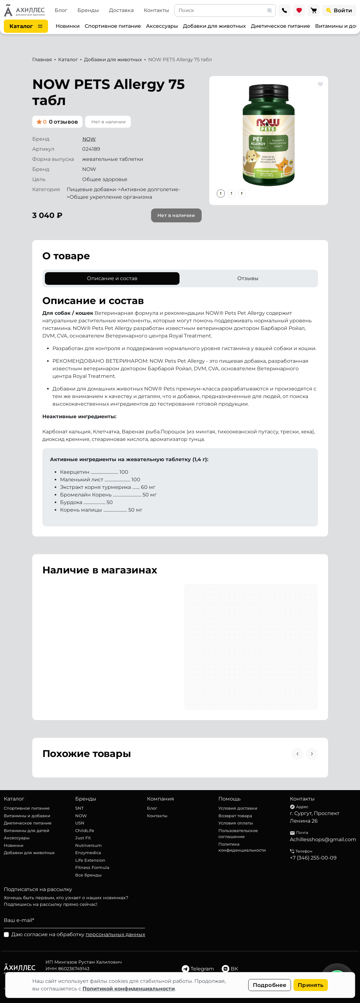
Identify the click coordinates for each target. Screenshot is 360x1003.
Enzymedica (88, 852)
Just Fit (83, 837)
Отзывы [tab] (248, 278)
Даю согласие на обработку (78, 934)
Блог (61, 10)
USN (79, 822)
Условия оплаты (235, 822)
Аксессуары (162, 26)
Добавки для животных (214, 26)
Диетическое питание (280, 26)
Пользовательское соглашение (238, 833)
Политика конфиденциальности (242, 847)
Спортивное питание (113, 26)
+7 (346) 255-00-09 (313, 858)
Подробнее (270, 985)
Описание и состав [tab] (112, 278)
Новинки (68, 26)
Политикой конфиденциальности (128, 989)
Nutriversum (88, 845)
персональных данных (115, 934)
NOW (89, 139)
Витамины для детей (26, 830)
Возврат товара (235, 815)
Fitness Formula (92, 867)
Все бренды (88, 874)
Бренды (88, 10)
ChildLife (84, 830)
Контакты (156, 10)
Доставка (121, 10)
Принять (310, 985)
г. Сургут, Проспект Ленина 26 (314, 817)
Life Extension (90, 860)
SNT (79, 808)
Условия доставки (237, 808)
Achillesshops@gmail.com (323, 839)
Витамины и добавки (27, 815)
